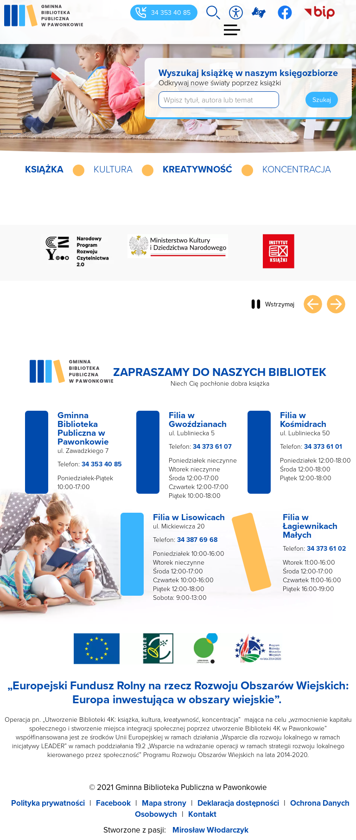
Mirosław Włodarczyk (210, 829)
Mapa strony (164, 802)
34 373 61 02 (326, 548)
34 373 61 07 (212, 446)
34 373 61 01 (323, 446)
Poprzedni (313, 304)
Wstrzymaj (279, 304)
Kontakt (202, 814)
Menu (232, 30)
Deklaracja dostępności (238, 802)
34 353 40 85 (171, 12)
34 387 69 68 (197, 539)
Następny (336, 304)
